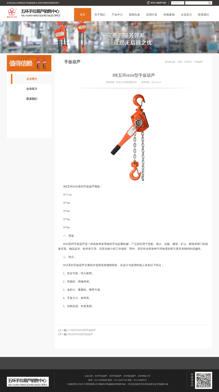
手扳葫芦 (199, 62)
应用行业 (151, 14)
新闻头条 (134, 14)
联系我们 (203, 14)
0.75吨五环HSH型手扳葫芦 (82, 330)
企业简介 (31, 78)
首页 (82, 14)
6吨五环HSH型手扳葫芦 (80, 334)
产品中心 (117, 14)
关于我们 (99, 14)
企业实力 (186, 14)
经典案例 (169, 14)
